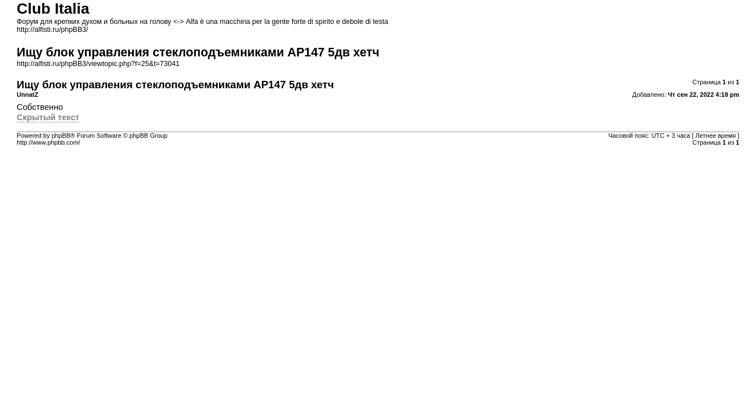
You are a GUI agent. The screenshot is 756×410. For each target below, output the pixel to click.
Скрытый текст (48, 117)
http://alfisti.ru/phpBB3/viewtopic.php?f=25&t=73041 (98, 64)
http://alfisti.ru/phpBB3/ (52, 30)
